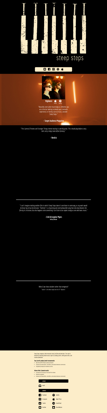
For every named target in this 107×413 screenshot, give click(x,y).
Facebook (43, 395)
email (42, 385)
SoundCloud (56, 403)
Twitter (42, 403)
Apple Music (57, 399)
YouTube (42, 407)
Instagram (43, 399)
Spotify (55, 395)
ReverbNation (57, 407)
